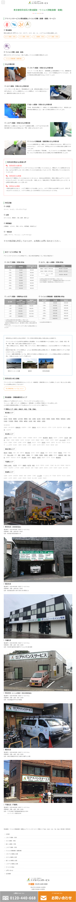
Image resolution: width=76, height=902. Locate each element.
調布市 (34, 427)
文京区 (30, 421)
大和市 (39, 457)
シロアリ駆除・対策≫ (53, 36)
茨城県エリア (9, 472)
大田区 (43, 421)
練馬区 (26, 421)
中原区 (36, 455)
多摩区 (50, 455)
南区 (19, 455)
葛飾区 (26, 418)
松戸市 (29, 465)
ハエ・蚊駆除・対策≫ (39, 36)
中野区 (21, 421)
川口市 (66, 437)
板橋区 (15, 418)
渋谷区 (43, 418)
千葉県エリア (9, 462)
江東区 (34, 418)
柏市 (33, 465)
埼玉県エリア (9, 434)
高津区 (41, 455)
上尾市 (5, 437)
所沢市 (43, 442)
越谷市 (50, 437)
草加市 (29, 442)
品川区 (39, 418)
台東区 (68, 418)
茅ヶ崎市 (24, 457)
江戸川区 (20, 418)
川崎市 (23, 455)
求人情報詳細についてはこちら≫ (15, 388)
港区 (34, 421)
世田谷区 (63, 418)
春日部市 (45, 437)
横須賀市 (58, 457)
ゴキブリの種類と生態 (12, 854)
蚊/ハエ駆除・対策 (11, 844)
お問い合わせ (9, 870)
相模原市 (60, 455)
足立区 (5, 418)
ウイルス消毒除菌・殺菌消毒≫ (14, 58)
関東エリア (21, 409)
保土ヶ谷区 (10, 455)
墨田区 (58, 418)
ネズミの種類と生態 (11, 857)
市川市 (15, 465)
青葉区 (10, 452)
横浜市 (5, 452)
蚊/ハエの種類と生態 (11, 860)
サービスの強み (10, 867)
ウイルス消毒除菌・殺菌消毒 (13, 850)
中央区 (5, 421)
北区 (30, 418)
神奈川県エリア (10, 449)
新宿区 (48, 418)
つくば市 (39, 475)
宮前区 (46, 455)
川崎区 (28, 455)
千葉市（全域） (8, 465)
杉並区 (53, 418)
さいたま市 (63, 440)
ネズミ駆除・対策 (11, 840)
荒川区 (10, 418)
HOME (8, 834)
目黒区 (39, 421)
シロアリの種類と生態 (12, 864)
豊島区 (16, 421)
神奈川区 (27, 452)
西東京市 (18, 427)
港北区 (42, 452)
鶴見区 (60, 452)
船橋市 (24, 465)
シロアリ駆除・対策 (11, 847)
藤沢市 (34, 457)
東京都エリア (9, 413)
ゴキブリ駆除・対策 (11, 837)
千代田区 (11, 421)
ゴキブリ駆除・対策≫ (10, 36)
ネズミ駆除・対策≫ (24, 36)
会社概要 (8, 873)
